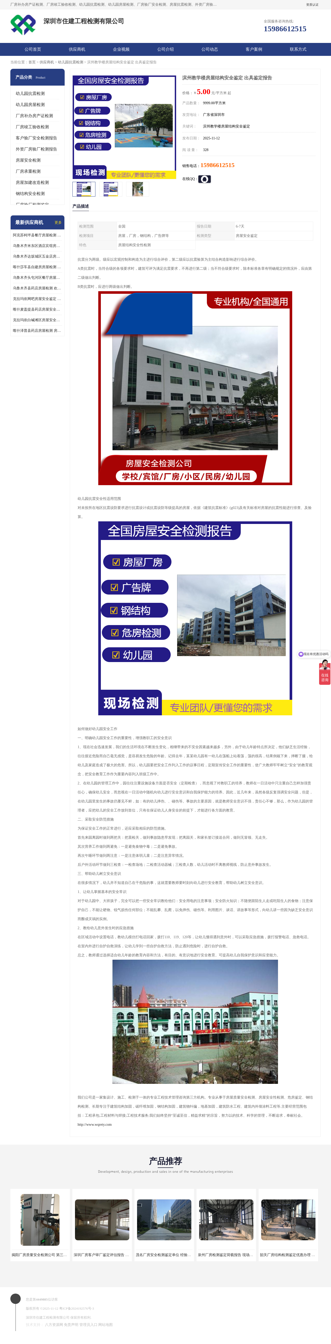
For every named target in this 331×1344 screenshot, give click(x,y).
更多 (58, 222)
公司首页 (33, 49)
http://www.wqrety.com (95, 1125)
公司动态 (209, 49)
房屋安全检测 (28, 160)
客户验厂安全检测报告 (36, 138)
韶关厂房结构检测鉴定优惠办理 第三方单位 (295, 1255)
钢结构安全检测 (30, 193)
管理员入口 (88, 1325)
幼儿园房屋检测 (30, 104)
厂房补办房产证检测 (34, 116)
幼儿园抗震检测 (70, 62)
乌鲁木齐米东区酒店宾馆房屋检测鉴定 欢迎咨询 (37, 246)
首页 (32, 62)
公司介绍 (165, 49)
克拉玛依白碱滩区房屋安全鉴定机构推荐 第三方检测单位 (37, 320)
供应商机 (77, 49)
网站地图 (105, 1325)
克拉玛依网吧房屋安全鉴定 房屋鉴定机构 (37, 299)
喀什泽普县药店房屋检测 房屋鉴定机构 (37, 331)
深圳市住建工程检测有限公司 (48, 1317)
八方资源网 (54, 1325)
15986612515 (217, 165)
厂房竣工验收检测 (32, 127)
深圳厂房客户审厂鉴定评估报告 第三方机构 (109, 1255)
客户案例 (254, 49)
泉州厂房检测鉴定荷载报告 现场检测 (227, 1255)
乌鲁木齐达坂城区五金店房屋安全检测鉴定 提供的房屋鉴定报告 (37, 256)
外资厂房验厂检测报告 (36, 149)
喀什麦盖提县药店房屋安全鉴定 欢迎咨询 (37, 309)
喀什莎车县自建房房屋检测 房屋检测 (37, 267)
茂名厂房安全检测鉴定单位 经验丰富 (165, 1255)
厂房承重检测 (28, 171)
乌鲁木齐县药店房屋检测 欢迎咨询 (37, 288)
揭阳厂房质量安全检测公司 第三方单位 (43, 1255)
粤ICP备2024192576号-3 (76, 1308)
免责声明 (71, 1325)
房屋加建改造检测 (32, 182)
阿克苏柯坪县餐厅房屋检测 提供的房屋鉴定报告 (37, 235)
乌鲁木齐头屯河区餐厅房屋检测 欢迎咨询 (37, 278)
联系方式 (298, 49)
